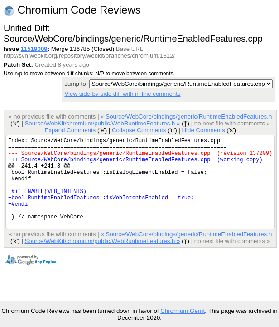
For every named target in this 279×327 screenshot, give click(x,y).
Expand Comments (70, 130)
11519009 (34, 48)
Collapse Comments (139, 130)
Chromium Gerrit (182, 310)
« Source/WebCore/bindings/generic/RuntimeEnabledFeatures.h (186, 116)
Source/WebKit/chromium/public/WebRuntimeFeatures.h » (102, 123)
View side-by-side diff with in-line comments (122, 93)
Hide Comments (203, 130)
